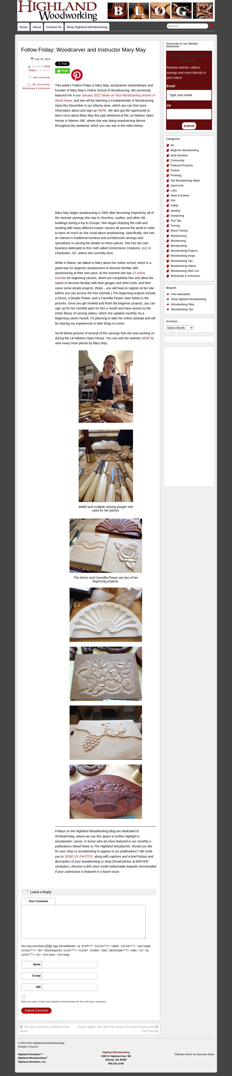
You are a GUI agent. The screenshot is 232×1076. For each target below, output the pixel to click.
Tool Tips (176, 220)
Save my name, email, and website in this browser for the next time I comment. (63, 1001)
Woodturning (178, 240)
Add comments (41, 77)
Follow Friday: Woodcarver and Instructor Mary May (83, 50)
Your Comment (38, 901)
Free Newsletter (180, 294)
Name (37, 964)
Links (174, 190)
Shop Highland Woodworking (87, 27)
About (37, 27)
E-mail (36, 975)
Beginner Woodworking (185, 150)
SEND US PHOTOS (79, 856)
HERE (102, 110)
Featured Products (182, 165)
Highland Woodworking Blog (48, 1043)
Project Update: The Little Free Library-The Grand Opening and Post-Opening (117, 1029)
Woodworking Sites (182, 304)
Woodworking (179, 245)
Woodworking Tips (182, 261)
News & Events (180, 195)
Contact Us (53, 27)
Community (43, 84)
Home (23, 27)
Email (171, 86)
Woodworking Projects (184, 250)
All (33, 84)
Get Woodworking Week (185, 180)
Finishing (176, 175)
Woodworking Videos (183, 266)
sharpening (177, 215)
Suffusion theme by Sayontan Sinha (194, 1054)
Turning (175, 225)
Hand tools (177, 185)
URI (38, 987)
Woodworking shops (183, 255)
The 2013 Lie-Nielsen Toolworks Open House (44, 1029)
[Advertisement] (184, 415)
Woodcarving (178, 235)
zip (169, 105)
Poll (173, 200)
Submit (189, 126)
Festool (175, 170)
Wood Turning (179, 230)
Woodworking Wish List (185, 271)
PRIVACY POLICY (28, 1046)
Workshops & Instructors (36, 88)
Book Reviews (179, 155)
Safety (174, 205)
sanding (175, 210)
